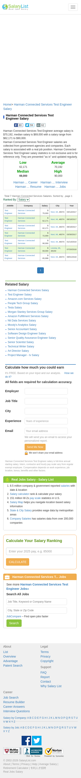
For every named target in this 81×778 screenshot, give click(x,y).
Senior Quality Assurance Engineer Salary (32, 337)
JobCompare (13, 616)
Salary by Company (14, 717)
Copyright (47, 661)
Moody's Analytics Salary (22, 324)
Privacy (46, 656)
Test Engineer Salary (20, 294)
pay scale (35, 498)
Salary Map (16, 502)
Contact (46, 681)
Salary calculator (19, 494)
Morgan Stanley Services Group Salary (30, 311)
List (5, 652)
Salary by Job (11, 727)
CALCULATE (17, 562)
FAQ (44, 672)
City (8, 411)
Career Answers (14, 706)
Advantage (10, 661)
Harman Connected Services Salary (28, 290)
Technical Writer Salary (21, 346)
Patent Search (12, 665)
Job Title (11, 401)
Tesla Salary (15, 307)
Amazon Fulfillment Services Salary (28, 316)
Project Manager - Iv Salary (23, 355)
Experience (13, 421)
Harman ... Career (25, 182)
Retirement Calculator (15, 768)
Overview (9, 656)
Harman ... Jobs (55, 186)
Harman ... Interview (54, 182)
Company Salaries (20, 518)
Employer (12, 391)
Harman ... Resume (28, 186)
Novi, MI (54, 212)
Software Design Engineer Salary (27, 333)
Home (7, 104)
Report (45, 677)
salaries (65, 485)
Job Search (11, 697)
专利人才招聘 (38, 768)
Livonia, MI (55, 248)
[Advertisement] (40, 56)
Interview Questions (16, 711)
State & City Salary (21, 510)
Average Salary (48, 764)
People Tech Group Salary (23, 303)
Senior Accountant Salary (22, 329)
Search (14, 623)
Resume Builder (14, 702)
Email (9, 431)
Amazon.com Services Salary (25, 298)
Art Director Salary (18, 350)
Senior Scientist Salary (21, 342)
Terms (45, 652)
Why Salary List (51, 686)
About (6, 764)
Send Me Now (35, 447)
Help (34, 764)
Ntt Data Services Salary (22, 320)
